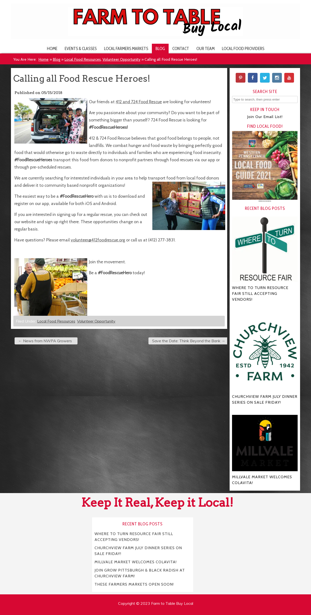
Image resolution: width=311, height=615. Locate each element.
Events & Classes (81, 48)
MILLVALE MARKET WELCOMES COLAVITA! (136, 561)
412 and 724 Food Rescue (139, 101)
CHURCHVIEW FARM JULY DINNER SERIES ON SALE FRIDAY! (138, 550)
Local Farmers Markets (126, 48)
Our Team (205, 48)
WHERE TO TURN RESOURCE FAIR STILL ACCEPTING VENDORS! (134, 536)
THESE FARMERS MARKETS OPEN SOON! (134, 584)
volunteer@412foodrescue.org (98, 239)
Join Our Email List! (265, 116)
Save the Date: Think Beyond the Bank (188, 340)
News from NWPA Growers (45, 340)
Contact (180, 48)
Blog (160, 48)
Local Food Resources (82, 59)
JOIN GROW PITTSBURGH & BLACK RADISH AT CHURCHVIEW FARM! (140, 573)
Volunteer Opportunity (121, 59)
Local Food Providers (243, 48)
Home (52, 48)
